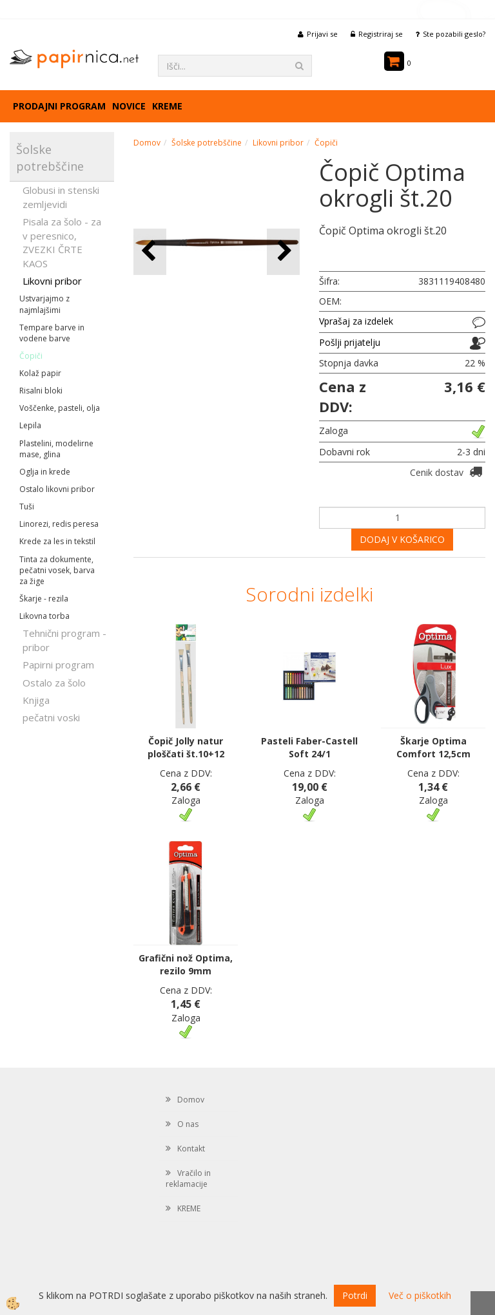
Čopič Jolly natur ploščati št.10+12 (186, 747)
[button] (283, 251)
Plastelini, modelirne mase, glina (56, 449)
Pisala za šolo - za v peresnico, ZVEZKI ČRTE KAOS (62, 242)
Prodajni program (59, 106)
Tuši (26, 506)
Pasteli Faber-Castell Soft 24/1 (309, 747)
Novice (129, 106)
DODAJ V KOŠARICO (402, 539)
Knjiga (36, 700)
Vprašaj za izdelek (356, 321)
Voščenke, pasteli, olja (59, 407)
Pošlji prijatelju (349, 342)
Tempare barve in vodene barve (51, 333)
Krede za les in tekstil (57, 541)
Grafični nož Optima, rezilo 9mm (186, 964)
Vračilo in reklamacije (188, 1178)
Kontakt (191, 1148)
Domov (146, 142)
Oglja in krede (44, 471)
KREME (167, 106)
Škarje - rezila (43, 598)
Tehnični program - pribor (64, 640)
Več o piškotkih (420, 1295)
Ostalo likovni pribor (57, 489)
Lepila (30, 425)
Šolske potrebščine (206, 142)
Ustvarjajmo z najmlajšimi (44, 304)
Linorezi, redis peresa (59, 523)
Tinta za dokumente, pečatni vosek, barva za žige (57, 570)
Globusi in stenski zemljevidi (61, 197)
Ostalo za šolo (54, 682)
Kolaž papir (40, 373)
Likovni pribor (52, 280)
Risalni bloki (41, 390)
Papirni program (58, 664)
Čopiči (31, 355)
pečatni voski (51, 717)
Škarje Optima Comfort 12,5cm (433, 747)
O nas (188, 1124)
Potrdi (354, 1295)
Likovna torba (44, 615)
